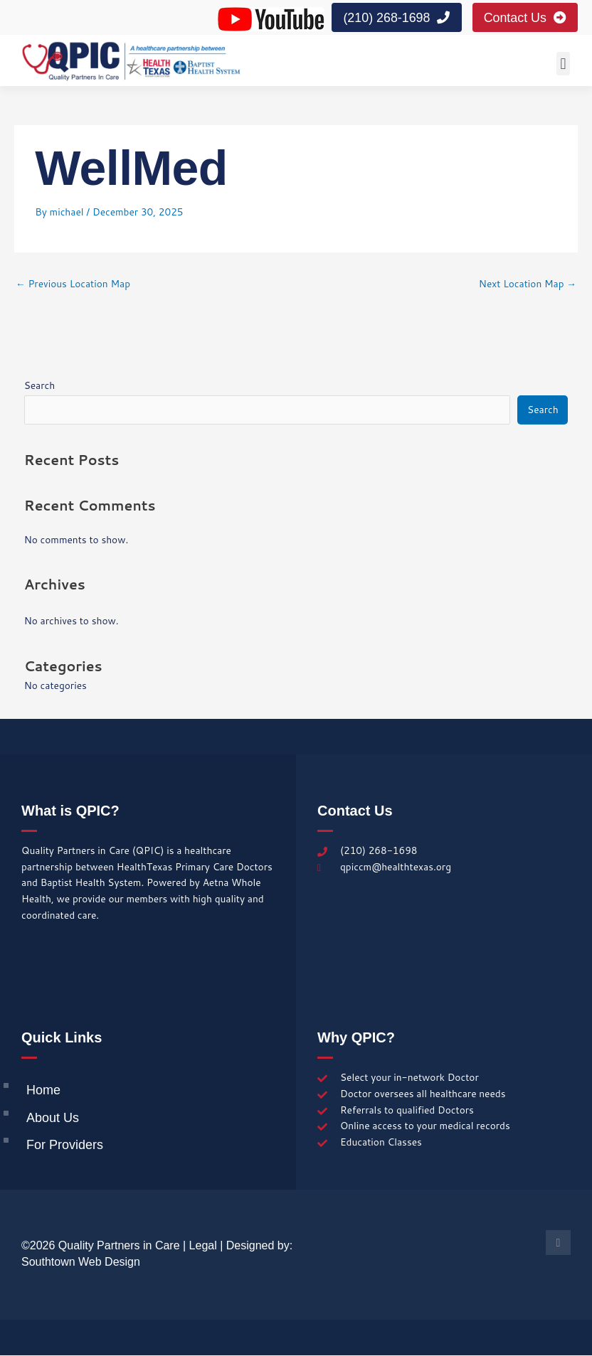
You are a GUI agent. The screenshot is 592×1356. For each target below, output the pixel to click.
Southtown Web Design (80, 1262)
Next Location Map (527, 283)
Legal (203, 1246)
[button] (563, 64)
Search (40, 386)
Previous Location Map (73, 283)
